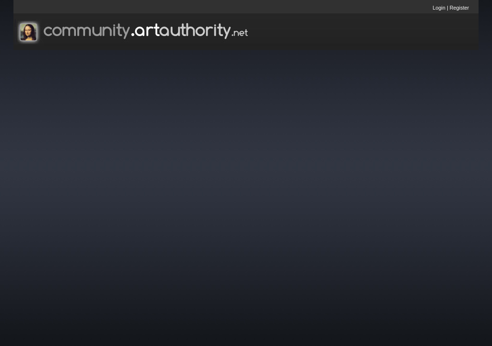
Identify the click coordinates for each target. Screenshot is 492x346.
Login (439, 8)
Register (459, 8)
